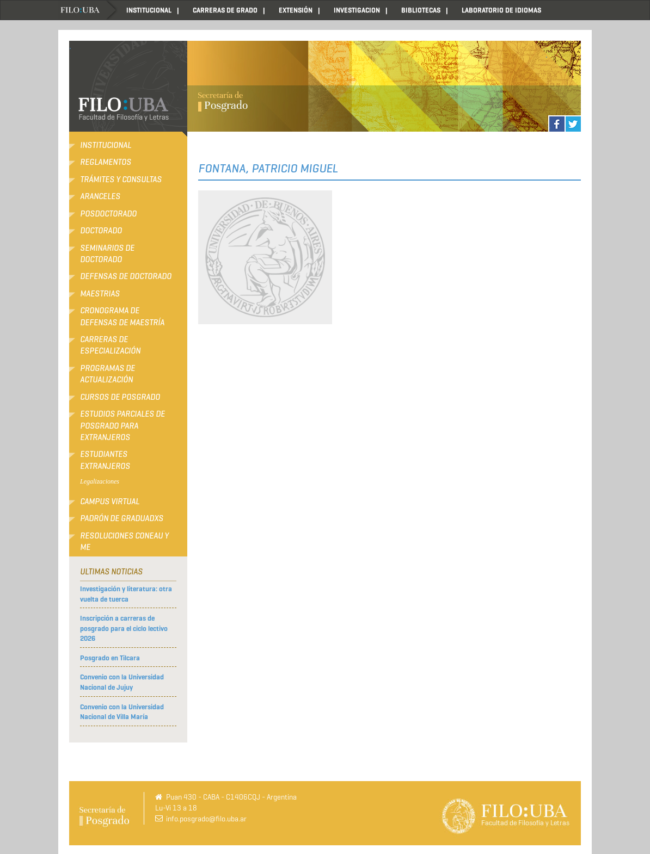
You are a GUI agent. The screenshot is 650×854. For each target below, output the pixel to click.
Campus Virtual (109, 501)
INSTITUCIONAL (148, 10)
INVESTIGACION (357, 10)
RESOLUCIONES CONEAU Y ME (124, 541)
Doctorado (101, 231)
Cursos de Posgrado (120, 397)
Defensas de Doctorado (125, 276)
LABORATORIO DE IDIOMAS (501, 10)
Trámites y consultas (121, 179)
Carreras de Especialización (110, 345)
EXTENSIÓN (295, 10)
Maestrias (100, 294)
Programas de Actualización (107, 374)
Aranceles (100, 196)
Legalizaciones (99, 481)
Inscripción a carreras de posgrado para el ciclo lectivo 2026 (124, 628)
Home (88, 10)
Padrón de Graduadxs (121, 518)
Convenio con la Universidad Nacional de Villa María (122, 712)
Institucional (105, 145)
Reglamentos (105, 162)
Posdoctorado (108, 214)
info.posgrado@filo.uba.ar (206, 819)
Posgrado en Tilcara (110, 658)
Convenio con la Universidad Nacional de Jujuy (122, 682)
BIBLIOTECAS (420, 10)
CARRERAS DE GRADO (225, 10)
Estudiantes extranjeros (105, 460)
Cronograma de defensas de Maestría (122, 316)
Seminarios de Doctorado (107, 253)
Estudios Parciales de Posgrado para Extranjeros (122, 425)
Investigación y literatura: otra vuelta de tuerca (126, 594)
